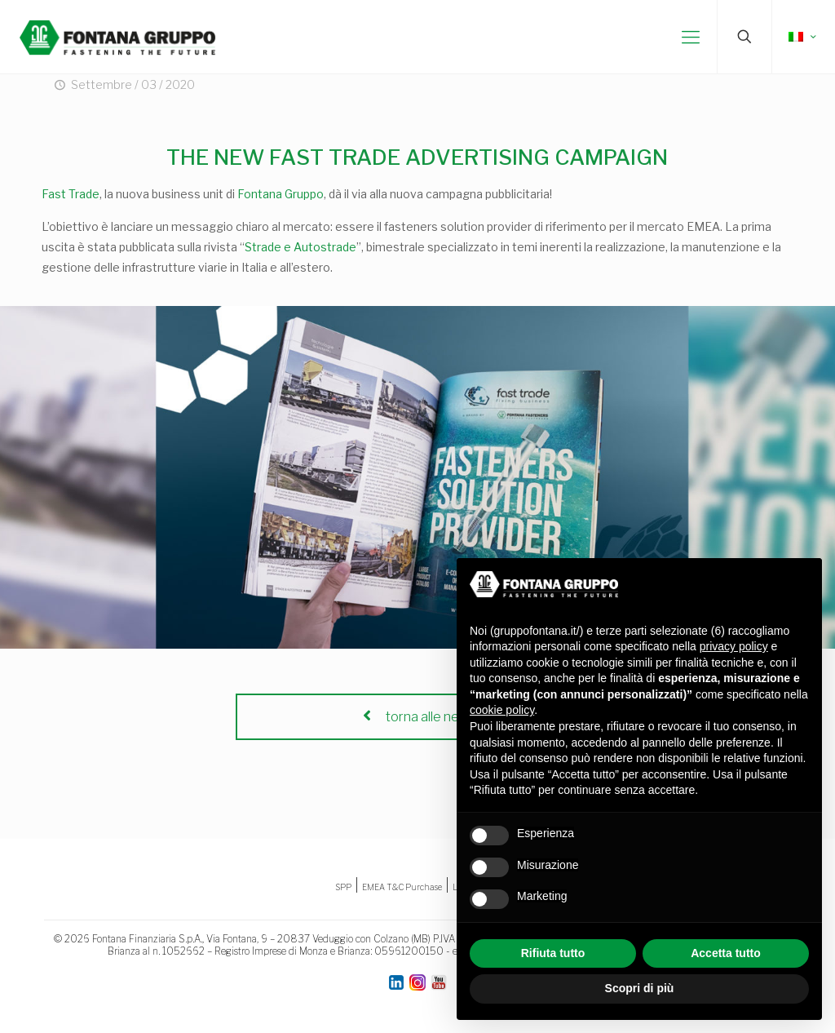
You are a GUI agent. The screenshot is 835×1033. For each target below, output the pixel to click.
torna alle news (417, 717)
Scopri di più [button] (639, 988)
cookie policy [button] (502, 709)
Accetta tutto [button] (726, 953)
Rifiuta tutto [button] (553, 953)
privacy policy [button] (734, 646)
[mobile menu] (691, 37)
